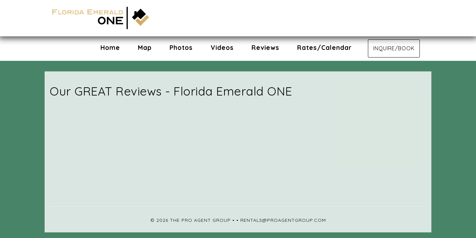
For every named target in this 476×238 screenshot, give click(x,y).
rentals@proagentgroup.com (283, 220)
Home (110, 48)
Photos (181, 48)
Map (145, 48)
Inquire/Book (394, 48)
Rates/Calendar (324, 48)
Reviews (265, 48)
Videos (222, 48)
